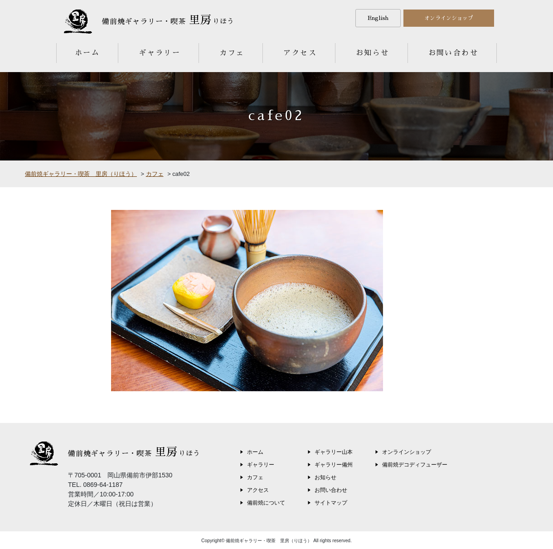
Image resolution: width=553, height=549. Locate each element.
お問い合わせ (453, 53)
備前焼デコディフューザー (414, 465)
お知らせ (372, 53)
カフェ (231, 53)
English (378, 18)
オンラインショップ (448, 18)
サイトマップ (331, 503)
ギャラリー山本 (334, 452)
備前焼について (266, 503)
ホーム (87, 53)
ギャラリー (159, 53)
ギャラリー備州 (334, 465)
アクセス (300, 53)
